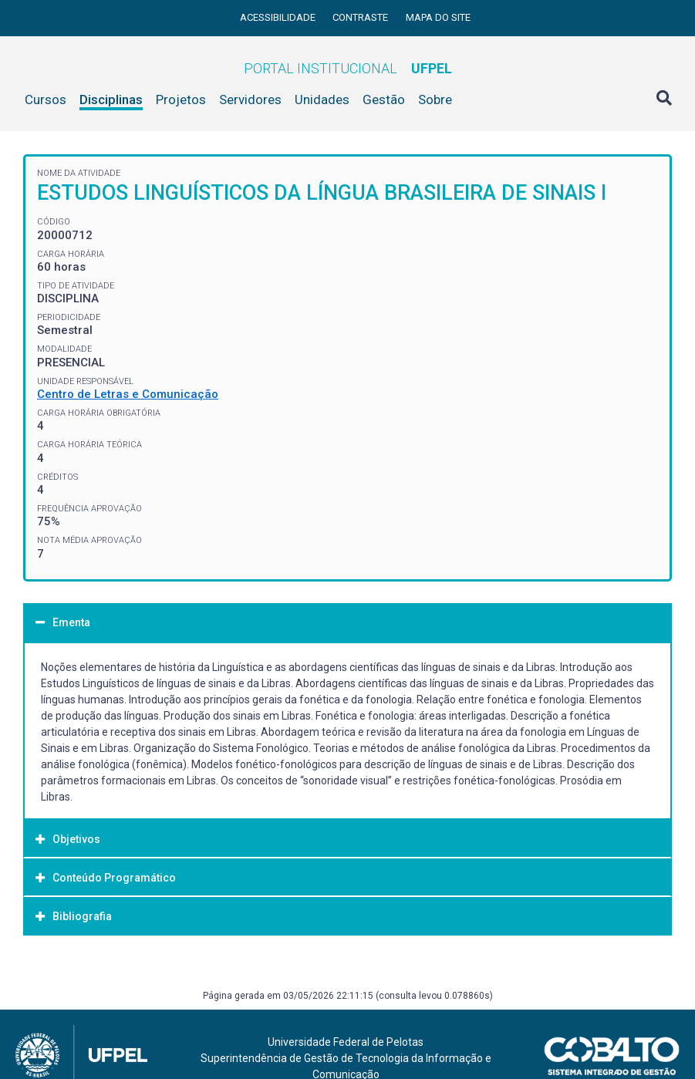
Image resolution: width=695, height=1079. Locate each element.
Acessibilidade (279, 17)
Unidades (322, 99)
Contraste (361, 17)
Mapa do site (438, 17)
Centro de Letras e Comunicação (127, 394)
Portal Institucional (348, 68)
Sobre (435, 99)
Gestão (384, 99)
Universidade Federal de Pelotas (345, 1042)
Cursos (45, 99)
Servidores (250, 99)
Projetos (181, 99)
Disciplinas (111, 99)
